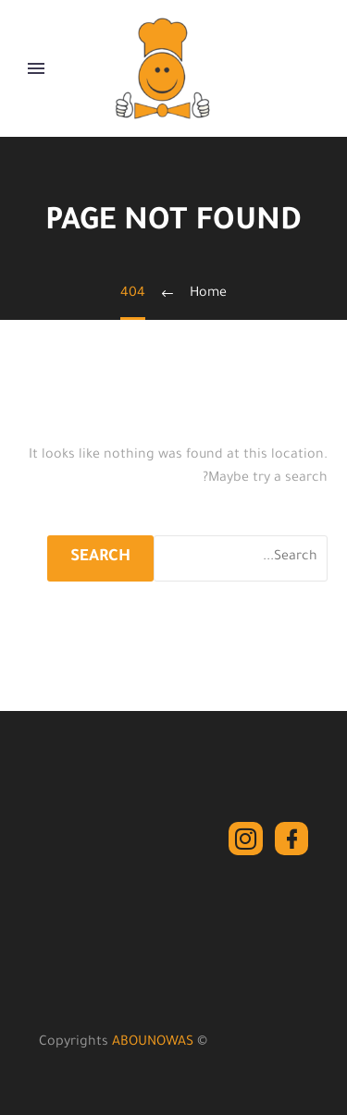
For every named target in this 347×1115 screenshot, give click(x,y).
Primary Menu (36, 68)
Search (100, 558)
